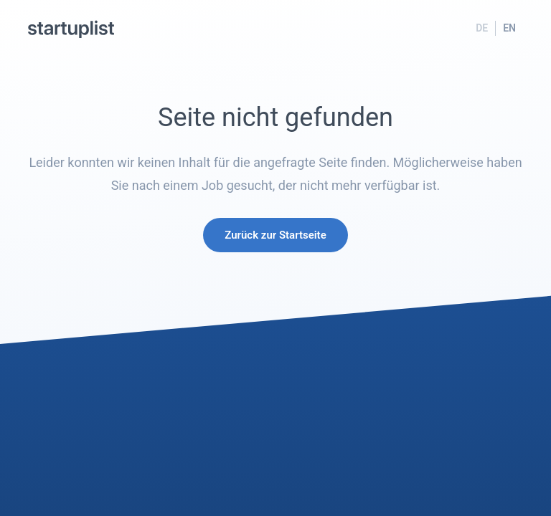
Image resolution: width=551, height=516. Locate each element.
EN (509, 28)
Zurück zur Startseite (275, 235)
